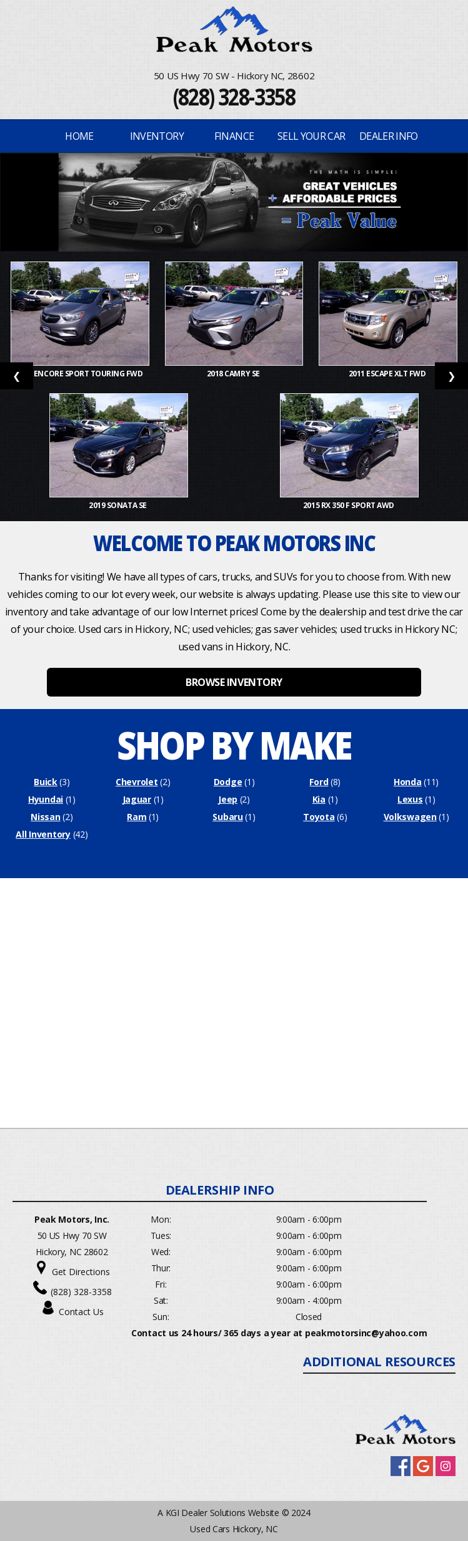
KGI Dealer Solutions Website (222, 1513)
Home (79, 136)
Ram (136, 817)
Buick (45, 782)
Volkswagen (410, 817)
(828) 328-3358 (234, 96)
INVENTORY (157, 136)
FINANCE (234, 136)
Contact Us (81, 1312)
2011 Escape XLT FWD (388, 373)
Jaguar (136, 799)
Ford (318, 782)
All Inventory (43, 834)
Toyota (318, 817)
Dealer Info (388, 136)
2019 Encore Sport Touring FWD (80, 373)
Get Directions (81, 1272)
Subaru (227, 817)
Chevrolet (136, 782)
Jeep (227, 799)
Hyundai (45, 799)
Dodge (228, 782)
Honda (408, 782)
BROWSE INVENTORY (234, 682)
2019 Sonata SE (118, 505)
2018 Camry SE (234, 373)
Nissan (45, 817)
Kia (319, 799)
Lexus (410, 799)
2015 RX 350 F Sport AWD (349, 505)
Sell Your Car (311, 136)
